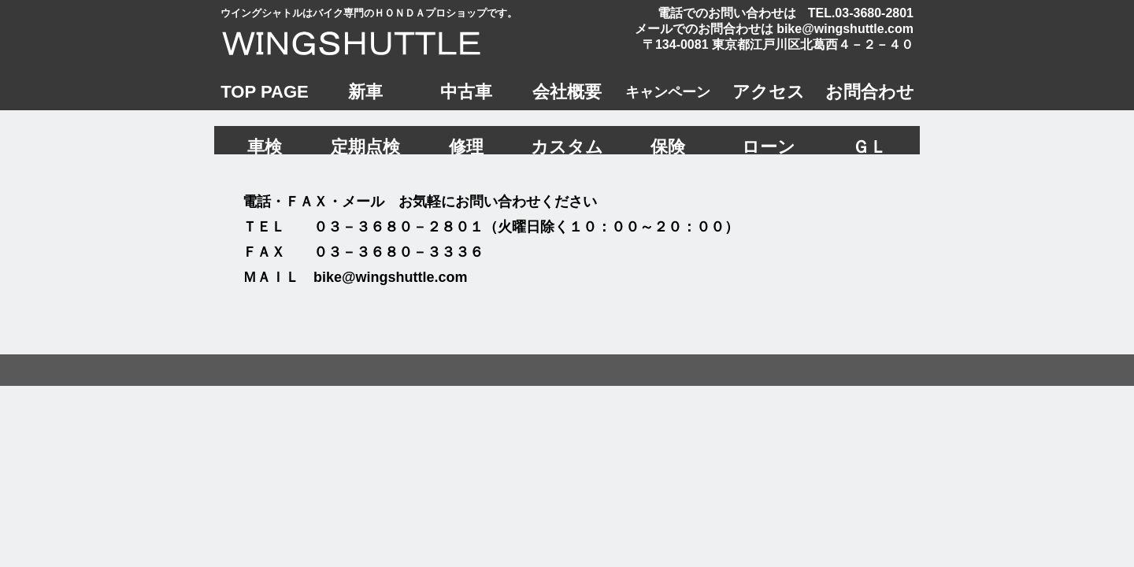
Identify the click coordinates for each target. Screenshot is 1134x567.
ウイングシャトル (366, 42)
